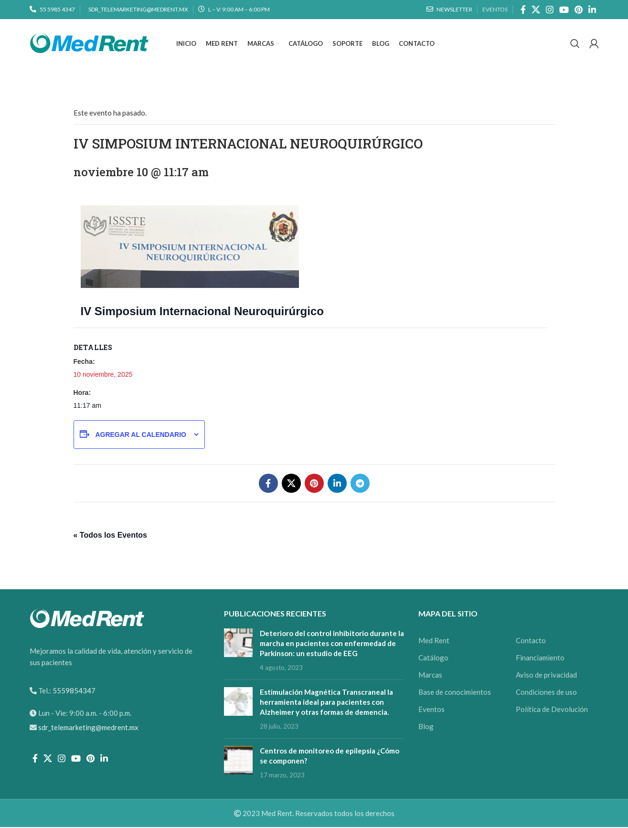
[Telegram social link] (360, 484)
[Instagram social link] (549, 9)
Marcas (430, 675)
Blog (426, 727)
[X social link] (536, 9)
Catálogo (433, 658)
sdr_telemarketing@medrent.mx (88, 728)
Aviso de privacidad (546, 675)
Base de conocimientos (454, 693)
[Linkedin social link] (592, 9)
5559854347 (73, 691)
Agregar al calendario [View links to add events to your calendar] (140, 435)
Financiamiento (540, 658)
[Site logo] (89, 43)
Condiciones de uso (546, 693)
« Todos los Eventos (110, 536)
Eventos (431, 710)
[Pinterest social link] (578, 9)
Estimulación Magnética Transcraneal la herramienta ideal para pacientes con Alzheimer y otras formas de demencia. (326, 703)
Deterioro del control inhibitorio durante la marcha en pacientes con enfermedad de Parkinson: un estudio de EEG (332, 644)
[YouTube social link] (564, 9)
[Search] (575, 44)
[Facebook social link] (523, 9)
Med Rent (433, 641)
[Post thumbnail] (238, 651)
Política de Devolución (552, 710)
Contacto (531, 641)
